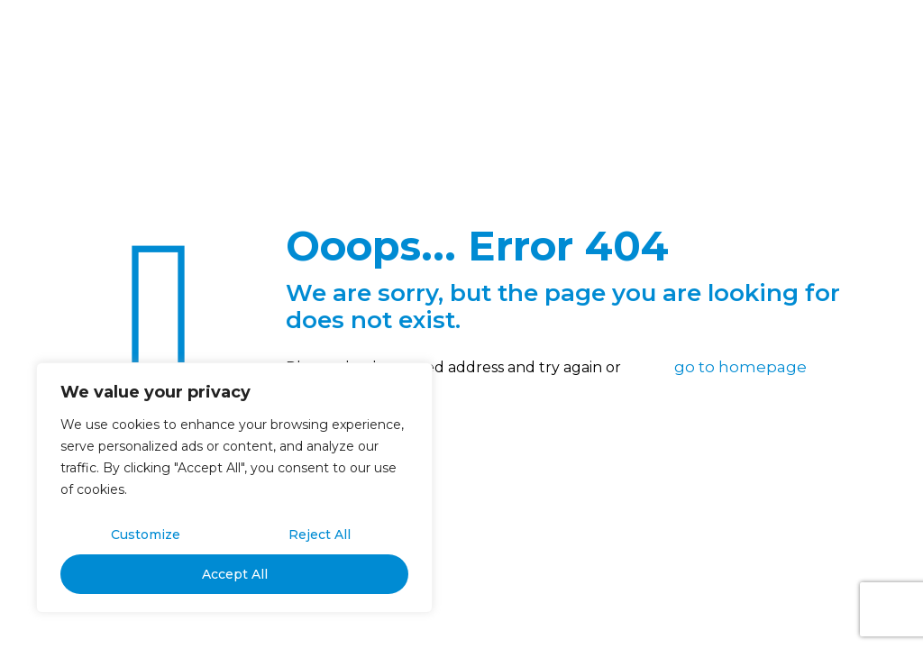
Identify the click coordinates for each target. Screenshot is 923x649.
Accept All (235, 574)
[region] (234, 487)
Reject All (319, 534)
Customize (145, 534)
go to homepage (740, 367)
